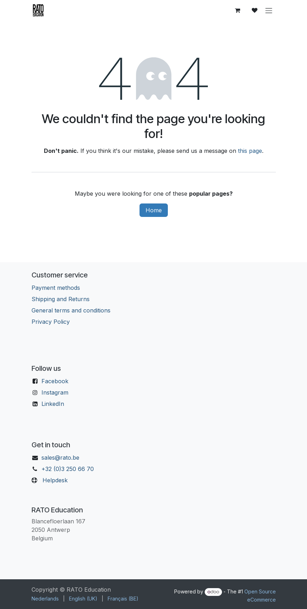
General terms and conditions (71, 310)
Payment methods (56, 287)
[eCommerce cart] (238, 10)
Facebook (54, 381)
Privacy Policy (51, 321)
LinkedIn (52, 403)
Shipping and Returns (61, 299)
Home (154, 210)
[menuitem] (45, 598)
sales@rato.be (60, 457)
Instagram (54, 392)
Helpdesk (55, 480)
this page (250, 150)
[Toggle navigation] (269, 10)
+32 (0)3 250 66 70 (67, 468)
